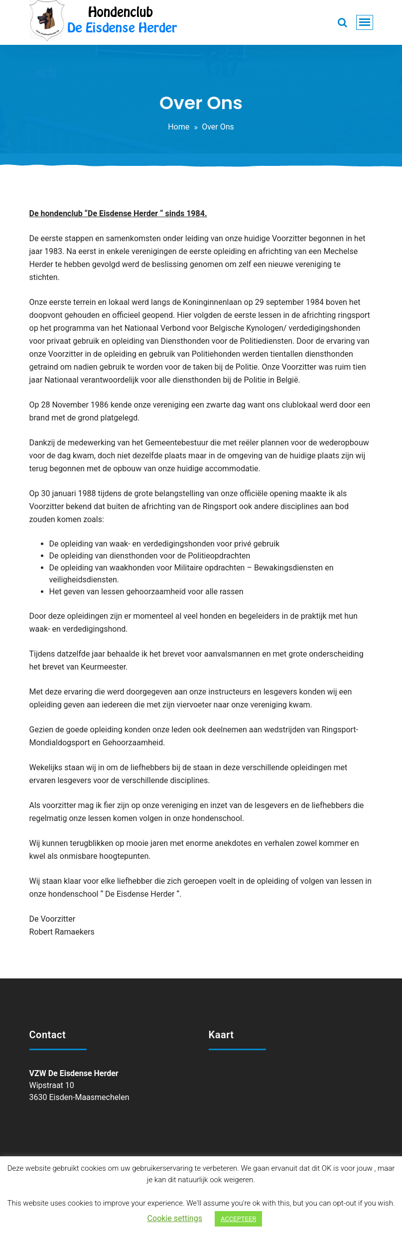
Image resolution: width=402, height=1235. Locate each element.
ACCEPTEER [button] (238, 1219)
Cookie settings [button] (174, 1218)
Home (178, 127)
